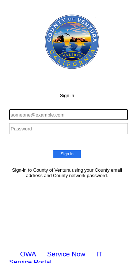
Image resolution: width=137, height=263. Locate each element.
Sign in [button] (67, 154)
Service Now (66, 254)
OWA (28, 254)
